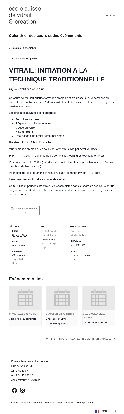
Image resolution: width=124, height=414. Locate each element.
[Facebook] (12, 390)
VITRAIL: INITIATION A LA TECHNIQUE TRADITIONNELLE (79, 338)
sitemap (81, 402)
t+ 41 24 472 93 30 (22, 375)
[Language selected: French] (106, 411)
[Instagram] (20, 390)
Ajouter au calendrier (26, 208)
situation (25, 402)
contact (91, 402)
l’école (14, 402)
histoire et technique (43, 402)
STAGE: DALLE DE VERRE (22, 314)
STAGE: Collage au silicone (60, 314)
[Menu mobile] (110, 14)
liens (59, 402)
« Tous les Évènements (22, 48)
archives (69, 402)
